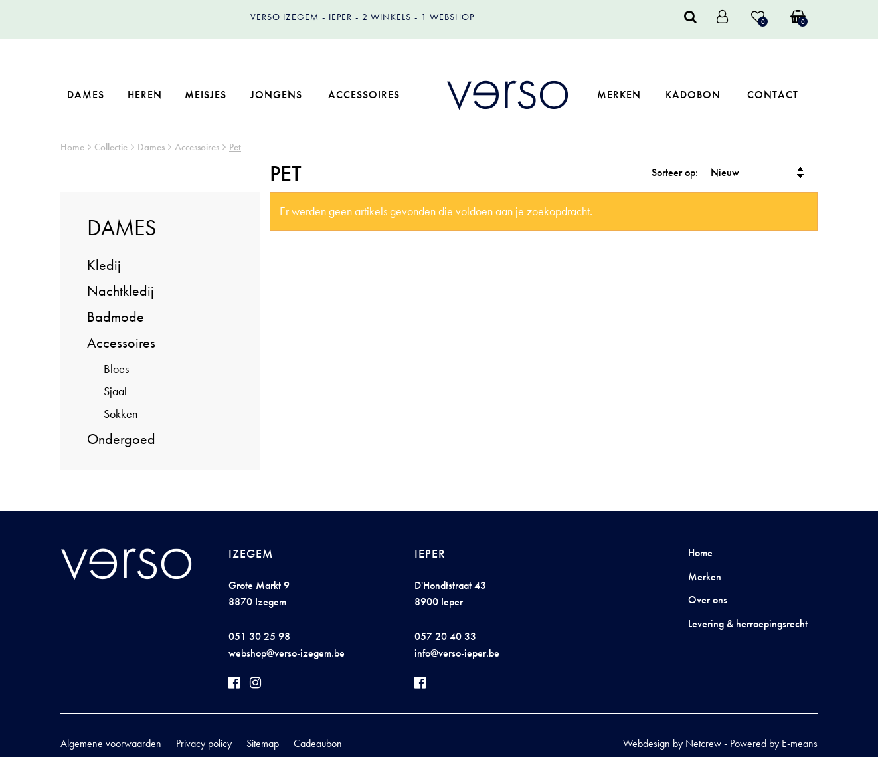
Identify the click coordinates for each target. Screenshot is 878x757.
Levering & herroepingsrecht (748, 624)
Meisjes (205, 95)
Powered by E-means (774, 743)
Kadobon (693, 95)
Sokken (120, 413)
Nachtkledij (120, 290)
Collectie (111, 147)
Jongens (276, 95)
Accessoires (364, 95)
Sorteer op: (675, 172)
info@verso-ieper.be (456, 653)
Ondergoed (121, 439)
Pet (235, 147)
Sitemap (262, 743)
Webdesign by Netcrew (672, 743)
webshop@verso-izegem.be (286, 653)
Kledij (104, 264)
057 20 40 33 (445, 636)
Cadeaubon (318, 743)
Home (72, 147)
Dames (85, 95)
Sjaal (115, 391)
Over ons (707, 600)
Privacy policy (204, 743)
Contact (772, 95)
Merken (619, 95)
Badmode (115, 316)
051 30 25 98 (259, 636)
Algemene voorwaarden (110, 743)
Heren (145, 95)
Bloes (116, 368)
